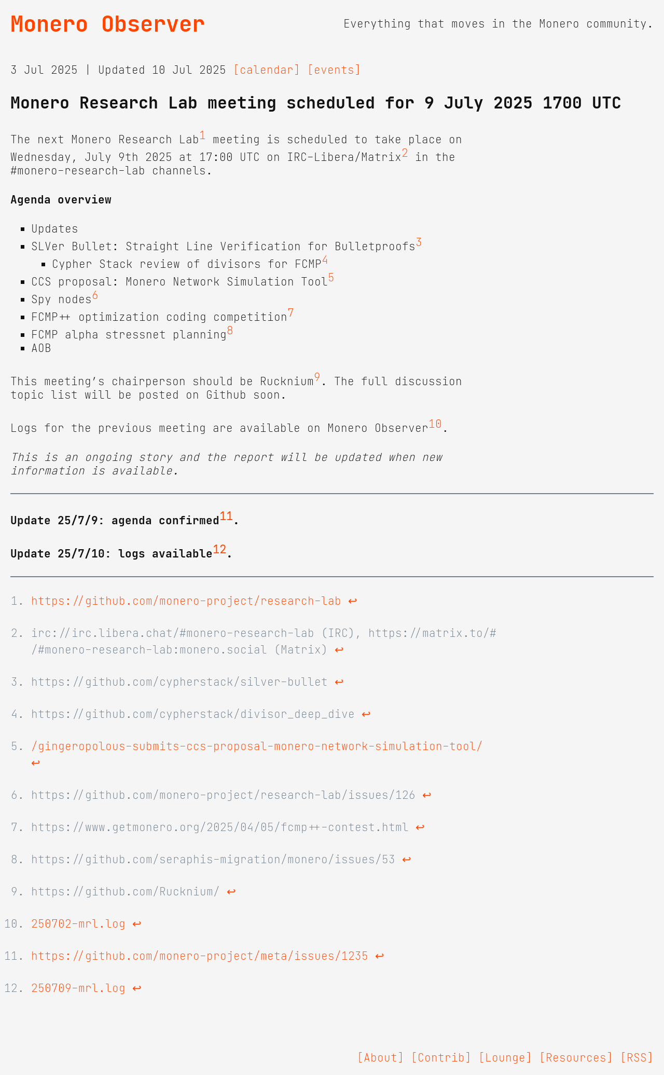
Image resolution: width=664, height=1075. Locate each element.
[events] (334, 70)
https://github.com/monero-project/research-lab (186, 601)
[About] (380, 1058)
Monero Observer (107, 23)
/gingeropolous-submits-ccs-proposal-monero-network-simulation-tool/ (257, 746)
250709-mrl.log (78, 988)
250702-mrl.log (78, 924)
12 (219, 549)
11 (226, 516)
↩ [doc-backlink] (352, 601)
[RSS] (637, 1058)
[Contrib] (441, 1058)
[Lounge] (505, 1058)
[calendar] (266, 70)
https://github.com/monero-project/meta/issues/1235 (199, 956)
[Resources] (576, 1058)
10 (435, 424)
